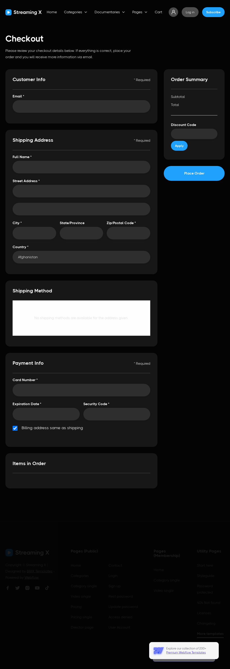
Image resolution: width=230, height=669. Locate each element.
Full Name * (22, 157)
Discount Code (183, 125)
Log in (190, 12)
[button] (75, 12)
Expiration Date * (27, 404)
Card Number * (25, 380)
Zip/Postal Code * (121, 223)
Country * (21, 247)
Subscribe (213, 12)
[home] (23, 12)
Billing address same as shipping (52, 428)
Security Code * (96, 404)
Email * (18, 96)
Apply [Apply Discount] (179, 146)
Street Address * (26, 181)
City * (17, 223)
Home (52, 12)
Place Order (194, 173)
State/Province (72, 223)
